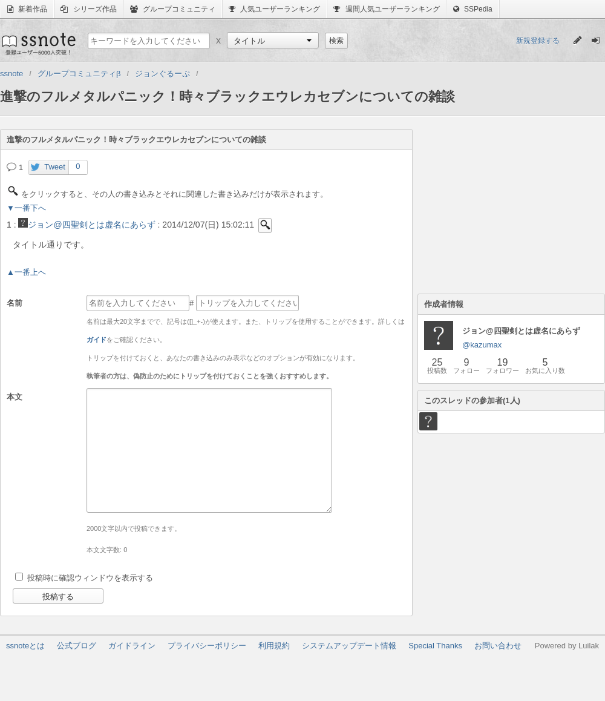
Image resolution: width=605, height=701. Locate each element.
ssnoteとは (25, 645)
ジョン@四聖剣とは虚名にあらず (86, 224)
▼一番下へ (26, 207)
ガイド (96, 339)
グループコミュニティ (172, 9)
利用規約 (274, 645)
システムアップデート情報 (349, 645)
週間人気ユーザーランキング (386, 9)
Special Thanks (435, 645)
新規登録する (538, 40)
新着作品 (27, 9)
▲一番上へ (26, 272)
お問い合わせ (498, 645)
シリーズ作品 (88, 9)
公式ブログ (76, 645)
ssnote (38, 43)
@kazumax (482, 344)
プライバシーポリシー (207, 645)
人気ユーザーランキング (274, 9)
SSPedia (472, 9)
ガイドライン (131, 645)
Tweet (54, 166)
